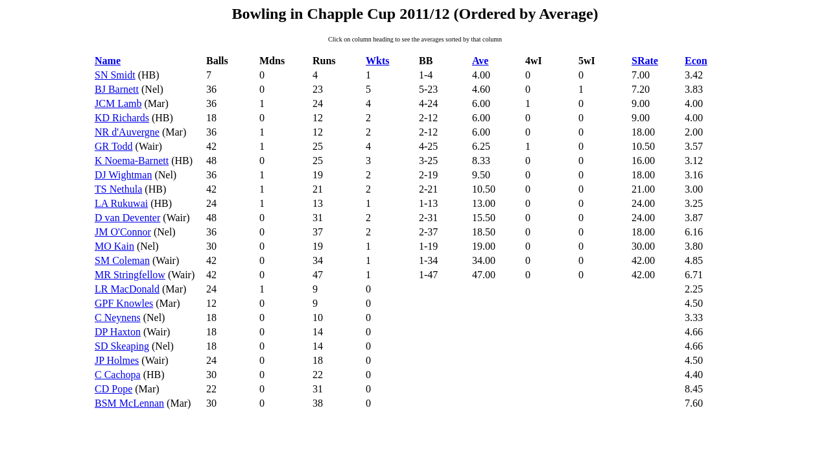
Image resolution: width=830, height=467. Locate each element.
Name (108, 60)
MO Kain (114, 246)
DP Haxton (118, 331)
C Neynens (118, 317)
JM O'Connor (123, 231)
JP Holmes (117, 360)
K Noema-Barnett (132, 160)
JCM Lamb (118, 103)
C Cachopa (118, 374)
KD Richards (122, 117)
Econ (696, 60)
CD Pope (113, 388)
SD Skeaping (122, 346)
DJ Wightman (123, 174)
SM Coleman (122, 260)
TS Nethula (118, 189)
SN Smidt (115, 74)
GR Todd (114, 146)
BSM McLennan (129, 403)
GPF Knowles (124, 303)
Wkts (377, 60)
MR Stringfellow (130, 274)
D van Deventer (127, 217)
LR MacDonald (127, 288)
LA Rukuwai (121, 203)
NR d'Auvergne (127, 132)
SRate (645, 60)
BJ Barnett (117, 89)
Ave (480, 60)
